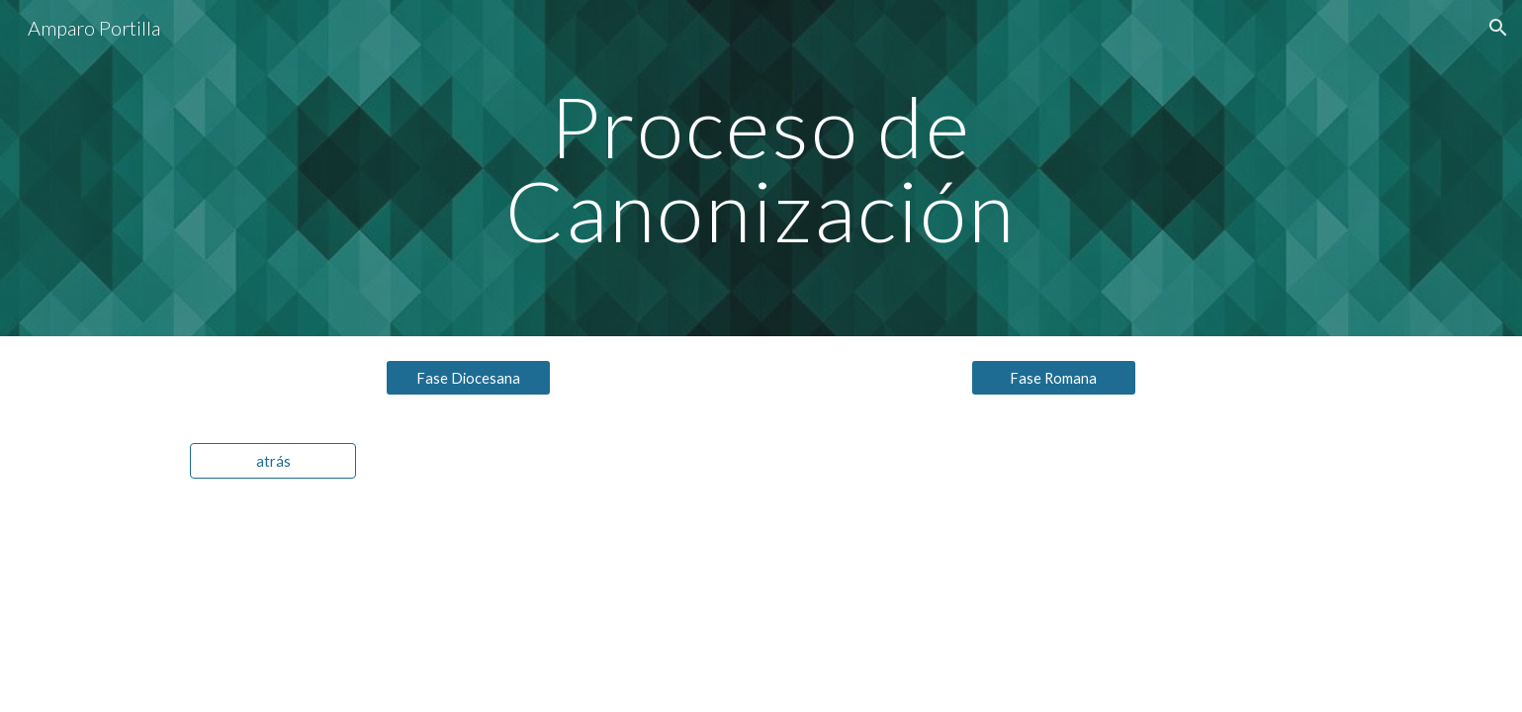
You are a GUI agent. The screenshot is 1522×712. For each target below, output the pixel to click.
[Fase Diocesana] (469, 377)
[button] (1498, 27)
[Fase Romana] (1054, 377)
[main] (761, 168)
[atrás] (273, 461)
